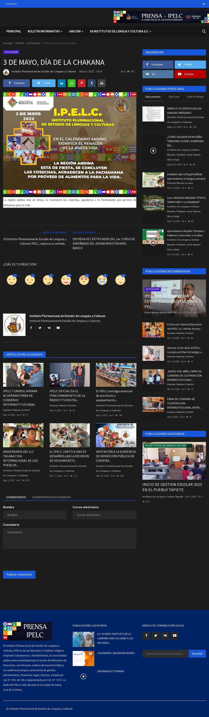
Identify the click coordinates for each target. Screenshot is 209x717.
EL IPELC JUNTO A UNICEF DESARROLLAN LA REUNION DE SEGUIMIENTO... (69, 456)
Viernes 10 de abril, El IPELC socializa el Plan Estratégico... (185, 350)
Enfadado (84, 291)
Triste (102, 291)
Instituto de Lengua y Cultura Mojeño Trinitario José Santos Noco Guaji (184, 155)
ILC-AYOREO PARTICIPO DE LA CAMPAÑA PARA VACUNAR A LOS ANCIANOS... (115, 638)
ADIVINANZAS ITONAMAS (110, 671)
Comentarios (16, 497)
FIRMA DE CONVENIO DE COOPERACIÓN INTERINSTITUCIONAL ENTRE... (184, 403)
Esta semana (152, 96)
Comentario (11, 524)
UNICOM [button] (76, 31)
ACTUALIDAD (33, 43)
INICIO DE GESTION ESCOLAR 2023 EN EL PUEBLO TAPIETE (172, 487)
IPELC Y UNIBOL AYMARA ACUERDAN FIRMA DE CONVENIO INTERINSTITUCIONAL (20, 398)
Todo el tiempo (195, 96)
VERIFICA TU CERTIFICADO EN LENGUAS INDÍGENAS (184, 111)
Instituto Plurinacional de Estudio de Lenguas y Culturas (39, 72)
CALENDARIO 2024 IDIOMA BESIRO (116, 653)
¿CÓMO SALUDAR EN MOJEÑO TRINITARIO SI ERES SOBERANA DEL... (185, 141)
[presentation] (34, 560)
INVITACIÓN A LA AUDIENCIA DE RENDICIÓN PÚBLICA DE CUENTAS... (116, 456)
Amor (48, 291)
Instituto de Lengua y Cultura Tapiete (162, 496)
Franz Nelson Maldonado (158, 312)
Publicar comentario (19, 574)
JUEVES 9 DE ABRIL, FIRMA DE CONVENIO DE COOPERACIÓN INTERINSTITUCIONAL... (184, 375)
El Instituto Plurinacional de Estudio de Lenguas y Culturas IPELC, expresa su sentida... (34, 241)
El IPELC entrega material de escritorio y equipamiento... (114, 395)
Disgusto (30, 291)
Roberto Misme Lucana (180, 183)
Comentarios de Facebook (51, 497)
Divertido (66, 291)
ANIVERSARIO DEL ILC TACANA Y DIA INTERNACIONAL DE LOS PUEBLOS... (20, 458)
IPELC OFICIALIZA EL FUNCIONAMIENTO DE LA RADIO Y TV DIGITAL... (67, 395)
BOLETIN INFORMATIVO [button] (45, 31)
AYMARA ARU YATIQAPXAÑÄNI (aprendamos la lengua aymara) (186, 176)
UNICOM (19, 43)
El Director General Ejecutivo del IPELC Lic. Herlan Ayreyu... (184, 326)
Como (11, 291)
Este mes (174, 96)
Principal (13, 31)
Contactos (11, 3)
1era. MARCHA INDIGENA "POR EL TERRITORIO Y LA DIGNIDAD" (186, 200)
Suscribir (197, 653)
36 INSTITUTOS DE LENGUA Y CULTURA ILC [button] (120, 31)
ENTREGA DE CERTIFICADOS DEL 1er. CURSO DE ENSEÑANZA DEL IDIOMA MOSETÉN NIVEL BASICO (104, 243)
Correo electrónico (86, 507)
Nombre (8, 507)
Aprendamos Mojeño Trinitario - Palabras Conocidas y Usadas (186, 233)
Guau (120, 291)
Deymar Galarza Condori (16, 410)
